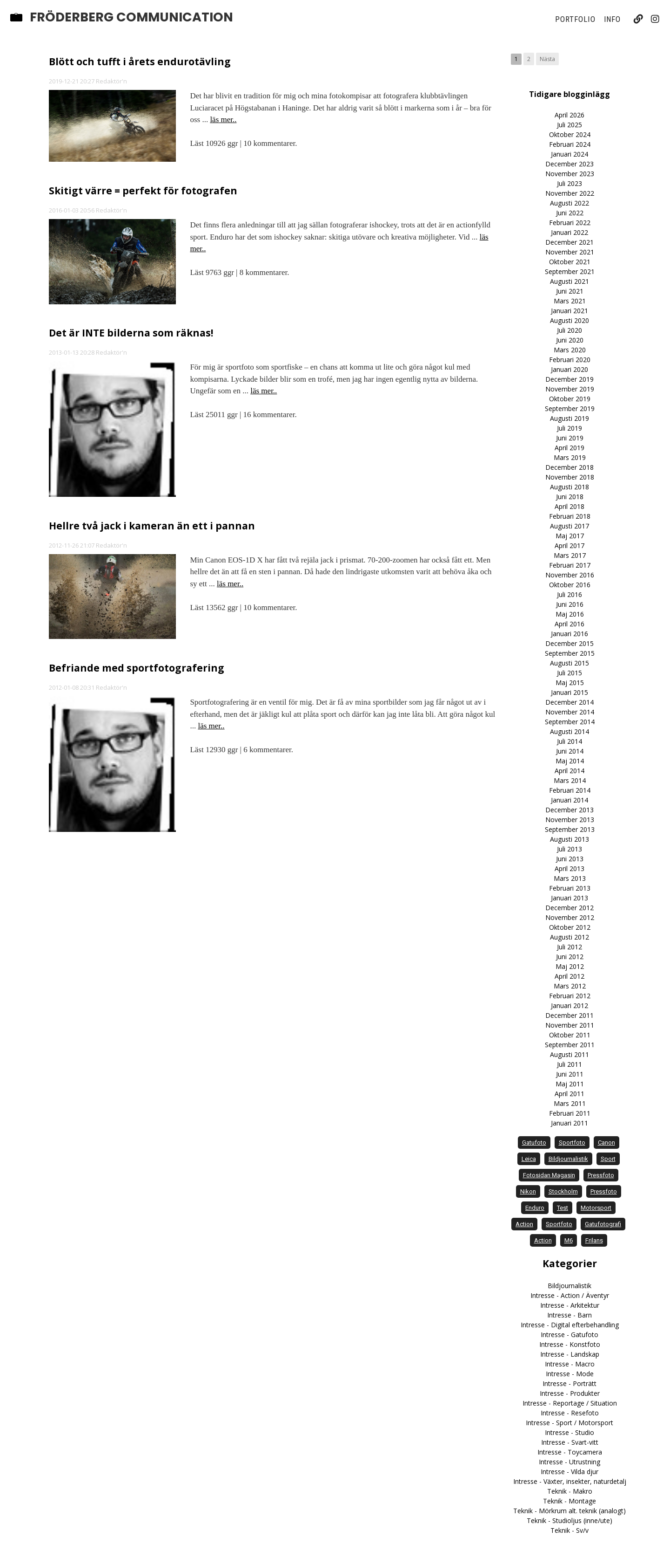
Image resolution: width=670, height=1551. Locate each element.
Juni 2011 (569, 1074)
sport (608, 1158)
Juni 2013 (569, 858)
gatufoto (534, 1142)
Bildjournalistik (569, 1285)
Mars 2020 (570, 349)
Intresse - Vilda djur (569, 1471)
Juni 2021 (569, 291)
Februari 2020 (569, 359)
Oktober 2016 (569, 584)
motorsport (596, 1207)
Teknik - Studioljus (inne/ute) (569, 1520)
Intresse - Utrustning (569, 1461)
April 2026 (569, 114)
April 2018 (569, 506)
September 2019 (570, 408)
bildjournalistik (568, 1158)
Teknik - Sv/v (569, 1530)
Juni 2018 (569, 496)
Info (612, 19)
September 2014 (570, 721)
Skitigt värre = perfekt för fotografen (143, 190)
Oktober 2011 (569, 1034)
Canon (606, 1142)
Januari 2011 (569, 1123)
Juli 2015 (569, 672)
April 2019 (569, 447)
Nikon (528, 1191)
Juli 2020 (569, 330)
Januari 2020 (569, 369)
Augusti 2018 (569, 486)
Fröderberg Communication (131, 17)
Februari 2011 (569, 1113)
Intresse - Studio (569, 1432)
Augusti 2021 (569, 281)
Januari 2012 (569, 1005)
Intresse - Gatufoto (569, 1334)
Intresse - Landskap (569, 1354)
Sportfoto (559, 1224)
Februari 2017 (569, 565)
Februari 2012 (569, 995)
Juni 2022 (569, 212)
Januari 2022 (569, 232)
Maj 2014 (570, 760)
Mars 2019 (570, 457)
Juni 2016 (569, 604)
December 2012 (569, 907)
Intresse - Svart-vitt (569, 1442)
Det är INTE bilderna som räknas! (131, 332)
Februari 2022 (569, 222)
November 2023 (569, 173)
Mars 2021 (570, 300)
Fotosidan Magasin (549, 1175)
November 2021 (569, 251)
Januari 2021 (569, 310)
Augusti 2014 (569, 731)
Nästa (547, 59)
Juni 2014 (569, 751)
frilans (594, 1240)
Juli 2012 (569, 946)
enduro (534, 1207)
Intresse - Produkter (570, 1393)
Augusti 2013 (569, 839)
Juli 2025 (569, 124)
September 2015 (570, 653)
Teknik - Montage (569, 1500)
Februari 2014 (569, 790)
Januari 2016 (569, 633)
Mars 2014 (570, 780)
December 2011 (569, 1015)
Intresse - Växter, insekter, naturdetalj (569, 1481)
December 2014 (569, 702)
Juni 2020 (569, 340)
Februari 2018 (569, 516)
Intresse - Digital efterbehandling (570, 1324)
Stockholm (563, 1191)
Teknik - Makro (569, 1491)
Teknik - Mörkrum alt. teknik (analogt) (569, 1510)
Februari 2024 (569, 144)
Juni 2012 (569, 956)
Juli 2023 (569, 183)
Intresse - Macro (570, 1363)
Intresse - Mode (570, 1373)
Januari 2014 (569, 800)
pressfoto (601, 1175)
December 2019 (569, 379)
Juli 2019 (569, 428)
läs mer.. (223, 119)
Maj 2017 (570, 535)
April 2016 (569, 623)
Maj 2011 (570, 1083)
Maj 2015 (570, 682)
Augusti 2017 (569, 526)
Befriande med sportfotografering (136, 667)
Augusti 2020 (569, 320)
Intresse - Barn (569, 1315)
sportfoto (572, 1142)
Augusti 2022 (569, 203)
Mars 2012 (570, 985)
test (562, 1207)
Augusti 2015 (569, 663)
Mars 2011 (570, 1103)
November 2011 (569, 1025)
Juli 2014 (569, 741)
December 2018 (569, 467)
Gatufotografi (603, 1224)
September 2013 (570, 829)
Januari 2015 (569, 692)
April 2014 (569, 770)
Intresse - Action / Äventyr (569, 1295)
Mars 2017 (570, 555)
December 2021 (569, 242)
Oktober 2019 (569, 398)
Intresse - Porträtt (569, 1383)
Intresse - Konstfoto (569, 1344)
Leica (529, 1158)
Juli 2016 (569, 594)
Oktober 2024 (569, 134)
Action (543, 1240)
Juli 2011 (569, 1064)
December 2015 (569, 643)
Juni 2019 (569, 437)
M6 (568, 1240)
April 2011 (569, 1093)
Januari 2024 (569, 154)
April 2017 (569, 545)
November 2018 (569, 477)
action (524, 1224)
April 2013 (569, 868)
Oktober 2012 (569, 927)
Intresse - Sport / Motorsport (569, 1422)
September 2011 (570, 1044)
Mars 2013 (570, 878)
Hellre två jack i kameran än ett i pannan (152, 525)
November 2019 (569, 388)
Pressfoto (603, 1191)
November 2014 (569, 711)
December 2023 (569, 163)
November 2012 (569, 917)
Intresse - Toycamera (569, 1452)
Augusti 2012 (569, 937)
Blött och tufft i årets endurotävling (140, 61)
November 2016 (569, 574)
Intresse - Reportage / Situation (570, 1403)
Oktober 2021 (569, 261)
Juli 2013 (569, 848)
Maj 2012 (570, 966)
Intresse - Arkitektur (569, 1305)
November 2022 (569, 193)
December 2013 (569, 809)
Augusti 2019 (569, 418)
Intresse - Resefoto (570, 1412)
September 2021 (570, 271)
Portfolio (575, 19)
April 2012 (569, 976)
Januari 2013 (569, 897)
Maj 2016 (570, 614)
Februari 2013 (569, 888)
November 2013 (569, 819)
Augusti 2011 (569, 1054)
